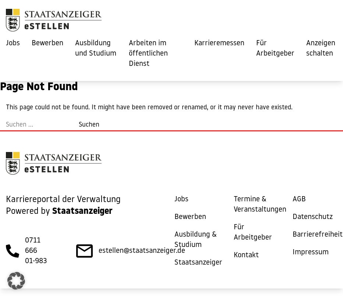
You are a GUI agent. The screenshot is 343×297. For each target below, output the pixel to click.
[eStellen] (54, 22)
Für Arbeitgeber (275, 48)
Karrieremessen (219, 43)
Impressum (311, 252)
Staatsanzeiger (198, 262)
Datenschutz (313, 217)
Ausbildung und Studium (95, 48)
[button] (16, 281)
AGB (299, 199)
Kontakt (246, 255)
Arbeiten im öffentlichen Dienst (148, 54)
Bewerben (47, 43)
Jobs (13, 43)
